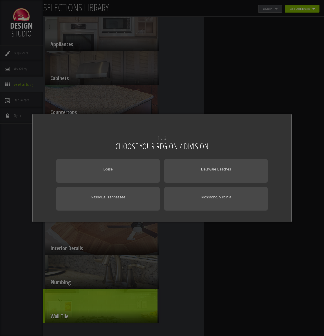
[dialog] (162, 168)
